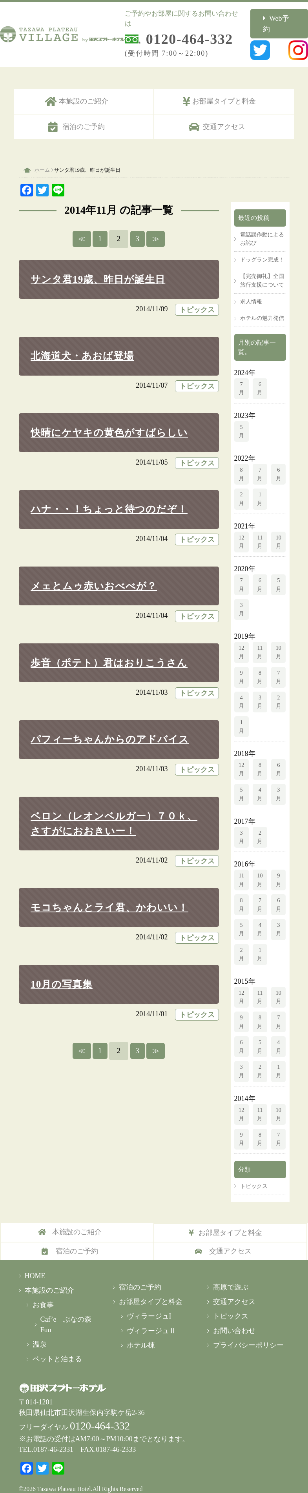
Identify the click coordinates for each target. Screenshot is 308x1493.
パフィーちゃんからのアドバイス (110, 728)
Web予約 (287, 18)
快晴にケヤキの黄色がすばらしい (109, 421)
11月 (259, 530)
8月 (241, 462)
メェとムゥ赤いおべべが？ (94, 574)
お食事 (43, 1293)
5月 (241, 419)
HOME (35, 1264)
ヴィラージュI (149, 1305)
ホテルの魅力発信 (262, 306)
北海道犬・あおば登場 (82, 344)
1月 (259, 487)
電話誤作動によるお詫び (262, 227)
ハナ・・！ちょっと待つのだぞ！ (109, 497)
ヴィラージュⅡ (151, 1319)
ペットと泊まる (57, 1347)
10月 (278, 530)
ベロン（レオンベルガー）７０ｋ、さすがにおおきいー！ (114, 812)
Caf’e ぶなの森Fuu (66, 1313)
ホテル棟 (141, 1334)
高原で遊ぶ (230, 1276)
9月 (241, 665)
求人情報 (251, 290)
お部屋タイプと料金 (224, 90)
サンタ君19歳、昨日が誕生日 (98, 268)
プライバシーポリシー (248, 1334)
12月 (241, 530)
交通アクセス (224, 115)
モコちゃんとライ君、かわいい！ (109, 896)
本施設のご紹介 (83, 90)
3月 (241, 597)
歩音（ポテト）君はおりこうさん (109, 651)
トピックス (197, 298)
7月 (241, 377)
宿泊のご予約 (83, 115)
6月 (259, 377)
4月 (241, 690)
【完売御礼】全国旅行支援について (262, 269)
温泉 (40, 1333)
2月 (241, 487)
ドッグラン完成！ (262, 248)
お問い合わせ (234, 1319)
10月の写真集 (62, 973)
